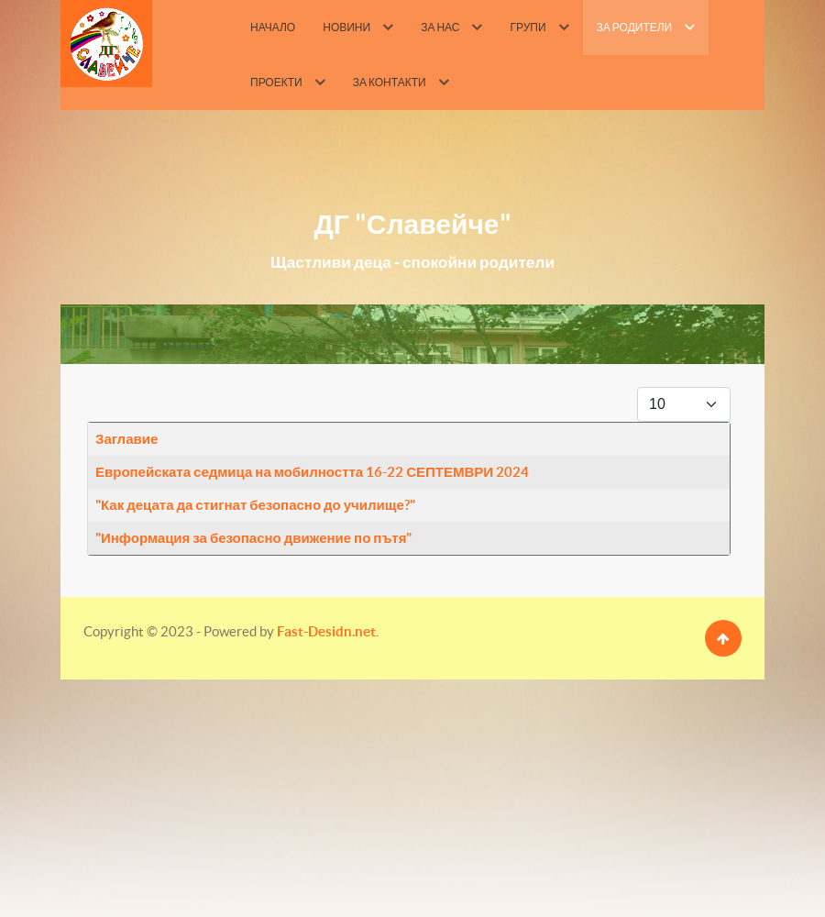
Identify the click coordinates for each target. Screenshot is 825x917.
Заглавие (126, 439)
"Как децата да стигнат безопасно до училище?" (255, 505)
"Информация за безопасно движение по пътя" (253, 538)
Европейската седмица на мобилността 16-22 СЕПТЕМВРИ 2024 (312, 472)
